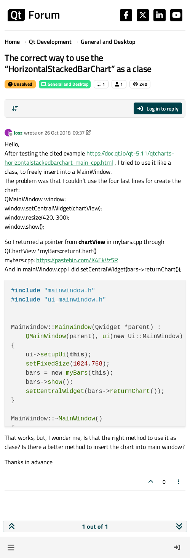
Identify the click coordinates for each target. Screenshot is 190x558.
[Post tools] (179, 481)
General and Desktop (65, 84)
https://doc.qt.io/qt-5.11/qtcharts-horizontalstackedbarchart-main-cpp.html (89, 158)
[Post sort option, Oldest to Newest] (15, 108)
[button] (11, 547)
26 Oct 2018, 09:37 (65, 132)
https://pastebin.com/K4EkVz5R (77, 260)
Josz (18, 132)
